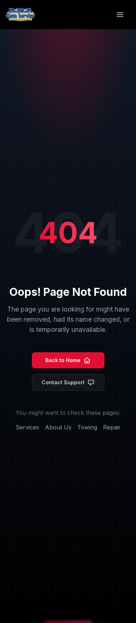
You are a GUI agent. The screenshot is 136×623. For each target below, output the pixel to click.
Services (27, 427)
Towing (87, 427)
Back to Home (68, 360)
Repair (112, 427)
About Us (58, 427)
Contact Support (68, 382)
